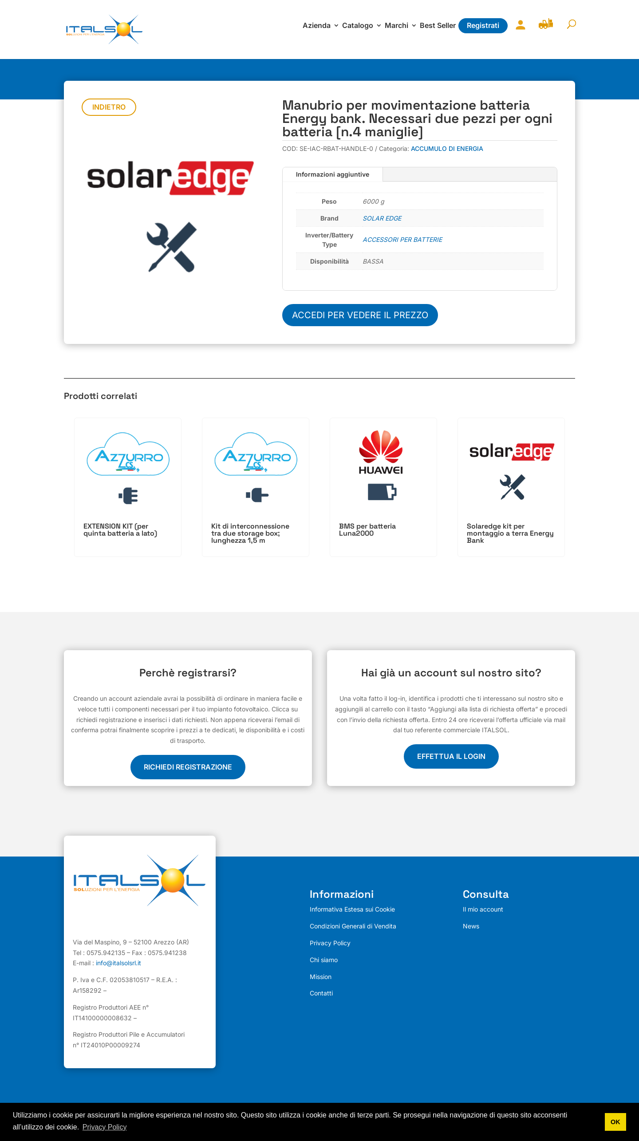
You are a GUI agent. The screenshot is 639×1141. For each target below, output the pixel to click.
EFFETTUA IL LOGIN (451, 756)
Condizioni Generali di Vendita (353, 926)
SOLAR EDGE (382, 218)
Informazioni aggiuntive (332, 174)
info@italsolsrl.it (118, 963)
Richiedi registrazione (188, 766)
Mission (320, 976)
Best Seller (438, 26)
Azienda (317, 26)
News (471, 926)
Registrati (483, 25)
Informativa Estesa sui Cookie (352, 909)
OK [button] (615, 1121)
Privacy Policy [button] (105, 1127)
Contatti (321, 993)
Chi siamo (324, 959)
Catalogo (357, 26)
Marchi (396, 26)
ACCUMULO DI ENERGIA (447, 148)
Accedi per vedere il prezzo (360, 315)
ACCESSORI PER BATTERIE (402, 239)
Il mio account (518, 30)
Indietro (109, 107)
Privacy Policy (330, 943)
